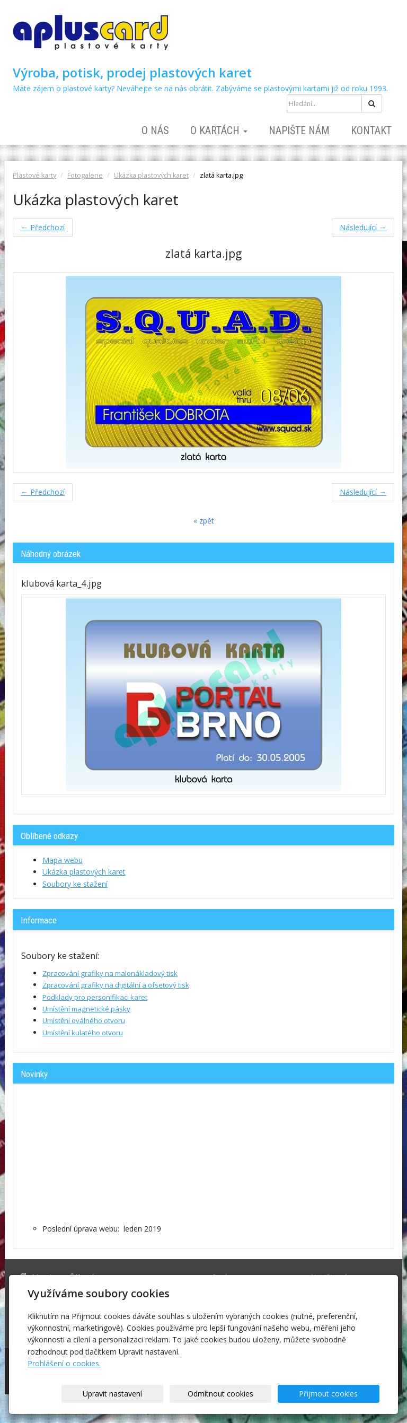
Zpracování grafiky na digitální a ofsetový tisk (115, 985)
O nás (155, 130)
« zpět (203, 521)
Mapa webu (62, 860)
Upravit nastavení (163, 1394)
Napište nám (299, 130)
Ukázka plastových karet (151, 175)
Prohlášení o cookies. (64, 1363)
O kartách (218, 130)
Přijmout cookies (338, 1394)
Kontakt (371, 130)
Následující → (363, 227)
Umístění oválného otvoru (83, 1020)
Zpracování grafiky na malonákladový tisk (110, 973)
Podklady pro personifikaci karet (94, 997)
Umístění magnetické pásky (86, 1009)
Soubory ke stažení (75, 884)
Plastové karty (34, 175)
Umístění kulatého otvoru (82, 1032)
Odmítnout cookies (251, 1394)
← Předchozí (43, 227)
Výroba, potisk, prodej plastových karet (132, 72)
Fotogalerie (85, 175)
